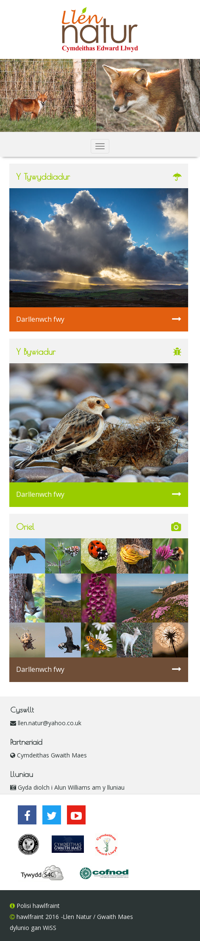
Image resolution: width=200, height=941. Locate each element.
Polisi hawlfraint (37, 906)
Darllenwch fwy (98, 319)
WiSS (49, 928)
